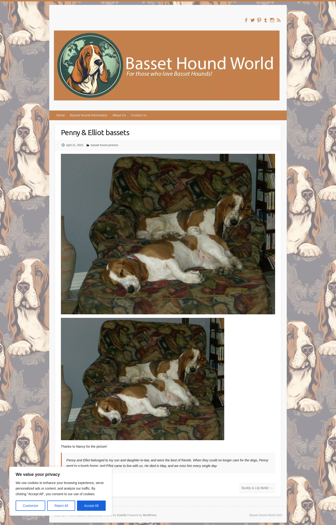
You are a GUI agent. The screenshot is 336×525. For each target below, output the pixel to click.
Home (60, 115)
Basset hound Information (88, 115)
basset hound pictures (104, 145)
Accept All (91, 506)
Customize (30, 506)
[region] (60, 491)
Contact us (139, 115)
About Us (119, 115)
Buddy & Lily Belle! (257, 488)
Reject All (61, 506)
